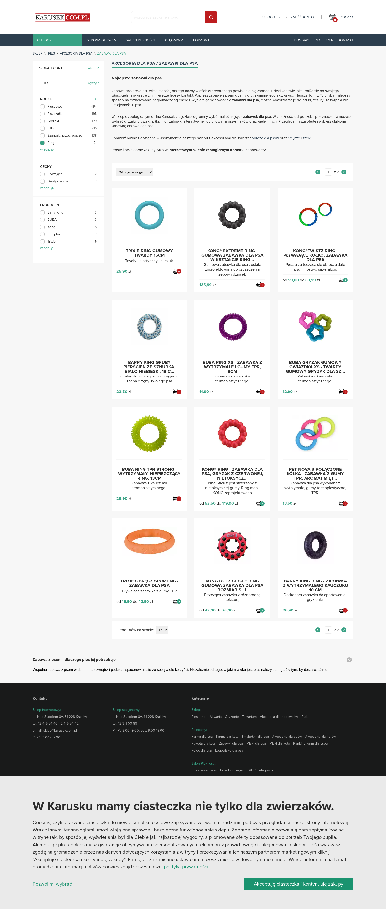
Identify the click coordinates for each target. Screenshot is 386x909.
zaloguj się (271, 17)
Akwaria (216, 716)
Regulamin (324, 40)
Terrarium (249, 716)
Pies (51, 53)
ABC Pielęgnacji (261, 770)
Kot (203, 716)
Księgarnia (173, 40)
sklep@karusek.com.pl (60, 730)
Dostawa (302, 40)
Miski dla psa (256, 743)
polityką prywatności (186, 866)
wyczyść (93, 83)
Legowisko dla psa (229, 750)
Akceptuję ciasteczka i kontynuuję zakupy (298, 883)
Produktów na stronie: (136, 630)
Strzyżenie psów (204, 770)
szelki (307, 138)
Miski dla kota (279, 743)
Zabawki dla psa (231, 743)
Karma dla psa (202, 736)
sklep (37, 53)
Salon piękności (140, 40)
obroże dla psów (265, 138)
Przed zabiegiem (232, 770)
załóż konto (302, 17)
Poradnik (201, 40)
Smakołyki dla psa (255, 736)
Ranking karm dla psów (310, 743)
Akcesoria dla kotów (320, 736)
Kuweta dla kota (203, 743)
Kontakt (345, 40)
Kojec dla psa (202, 750)
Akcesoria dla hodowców (279, 716)
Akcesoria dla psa (76, 53)
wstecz (93, 68)
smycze (294, 138)
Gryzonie (232, 716)
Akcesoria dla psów (287, 736)
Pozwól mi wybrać (52, 884)
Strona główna (101, 40)
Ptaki (304, 716)
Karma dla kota (227, 736)
